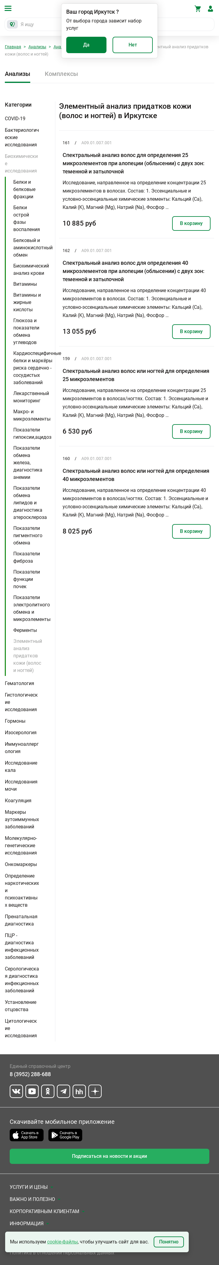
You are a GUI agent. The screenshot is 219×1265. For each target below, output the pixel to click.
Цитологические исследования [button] (21, 1028)
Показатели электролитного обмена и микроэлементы (32, 608)
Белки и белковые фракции (24, 189)
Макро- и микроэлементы (32, 415)
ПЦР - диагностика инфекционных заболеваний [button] (22, 946)
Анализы (37, 46)
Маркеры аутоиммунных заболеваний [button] (22, 819)
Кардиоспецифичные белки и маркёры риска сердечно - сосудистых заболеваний (37, 367)
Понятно (168, 1242)
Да (86, 45)
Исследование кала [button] (21, 766)
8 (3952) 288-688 (30, 1074)
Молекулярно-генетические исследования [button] (21, 845)
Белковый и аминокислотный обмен (33, 247)
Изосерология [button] (21, 732)
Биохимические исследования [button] (21, 163)
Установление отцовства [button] (20, 1005)
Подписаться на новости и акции (109, 1156)
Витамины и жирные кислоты (27, 302)
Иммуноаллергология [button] (22, 747)
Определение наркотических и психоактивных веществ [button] (22, 890)
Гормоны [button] (15, 721)
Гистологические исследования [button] (21, 702)
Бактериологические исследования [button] (22, 137)
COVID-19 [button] (15, 118)
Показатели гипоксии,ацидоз (32, 433)
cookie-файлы (62, 1242)
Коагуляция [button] (18, 800)
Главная (13, 46)
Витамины (25, 284)
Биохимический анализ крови (31, 269)
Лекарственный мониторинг (31, 397)
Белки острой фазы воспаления (26, 218)
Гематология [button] (19, 683)
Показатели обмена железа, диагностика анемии (27, 462)
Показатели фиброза (26, 557)
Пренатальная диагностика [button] (21, 920)
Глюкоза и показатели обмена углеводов (26, 331)
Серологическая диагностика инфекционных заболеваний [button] (22, 980)
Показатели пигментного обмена (27, 535)
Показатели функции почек (26, 579)
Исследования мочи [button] (21, 785)
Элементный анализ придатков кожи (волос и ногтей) (27, 655)
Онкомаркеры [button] (21, 864)
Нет (133, 45)
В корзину (191, 223)
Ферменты (25, 630)
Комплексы (61, 73)
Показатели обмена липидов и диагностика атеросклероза (30, 502)
